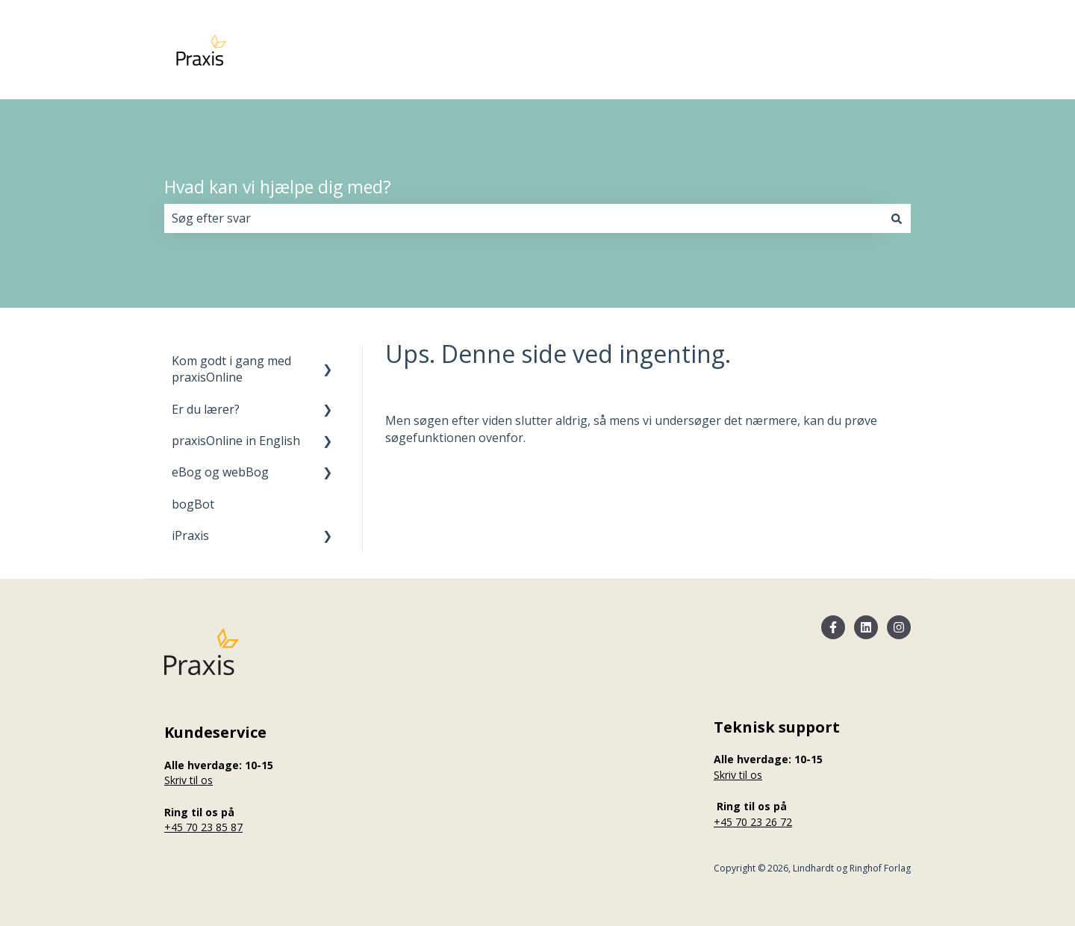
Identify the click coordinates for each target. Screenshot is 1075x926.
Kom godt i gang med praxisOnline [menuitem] (231, 368)
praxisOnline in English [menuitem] (236, 440)
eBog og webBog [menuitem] (220, 472)
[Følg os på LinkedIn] (866, 627)
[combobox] (523, 218)
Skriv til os (188, 780)
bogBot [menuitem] (193, 504)
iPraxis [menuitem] (190, 535)
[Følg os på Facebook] (833, 627)
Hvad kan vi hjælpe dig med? (277, 187)
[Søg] (896, 218)
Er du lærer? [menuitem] (206, 409)
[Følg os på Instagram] (899, 627)
